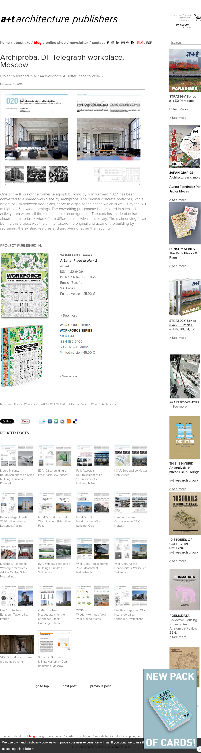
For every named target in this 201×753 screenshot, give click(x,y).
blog (38, 43)
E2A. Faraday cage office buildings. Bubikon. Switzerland (54, 568)
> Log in (187, 27)
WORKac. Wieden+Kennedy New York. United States (91, 614)
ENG (140, 42)
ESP (149, 42)
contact (98, 43)
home (5, 43)
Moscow (5, 404)
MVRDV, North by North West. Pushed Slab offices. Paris (55, 521)
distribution (84, 736)
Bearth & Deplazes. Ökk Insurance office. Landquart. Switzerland (129, 614)
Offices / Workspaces (26, 404)
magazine (44, 736)
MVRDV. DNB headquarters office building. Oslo (88, 521)
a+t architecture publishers (64, 19)
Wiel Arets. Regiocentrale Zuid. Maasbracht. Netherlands (92, 568)
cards (69, 736)
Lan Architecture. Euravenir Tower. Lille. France (14, 614)
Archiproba (109, 404)
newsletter (79, 43)
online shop (56, 43)
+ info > (28, 748)
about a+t (22, 43)
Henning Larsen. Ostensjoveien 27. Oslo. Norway (129, 521)
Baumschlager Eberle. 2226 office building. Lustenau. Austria (14, 521)
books (59, 736)
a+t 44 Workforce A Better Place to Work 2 (68, 76)
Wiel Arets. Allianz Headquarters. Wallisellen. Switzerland (130, 568)
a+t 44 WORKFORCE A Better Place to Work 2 (70, 404)
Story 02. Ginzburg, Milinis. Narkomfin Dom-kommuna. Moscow (53, 661)
